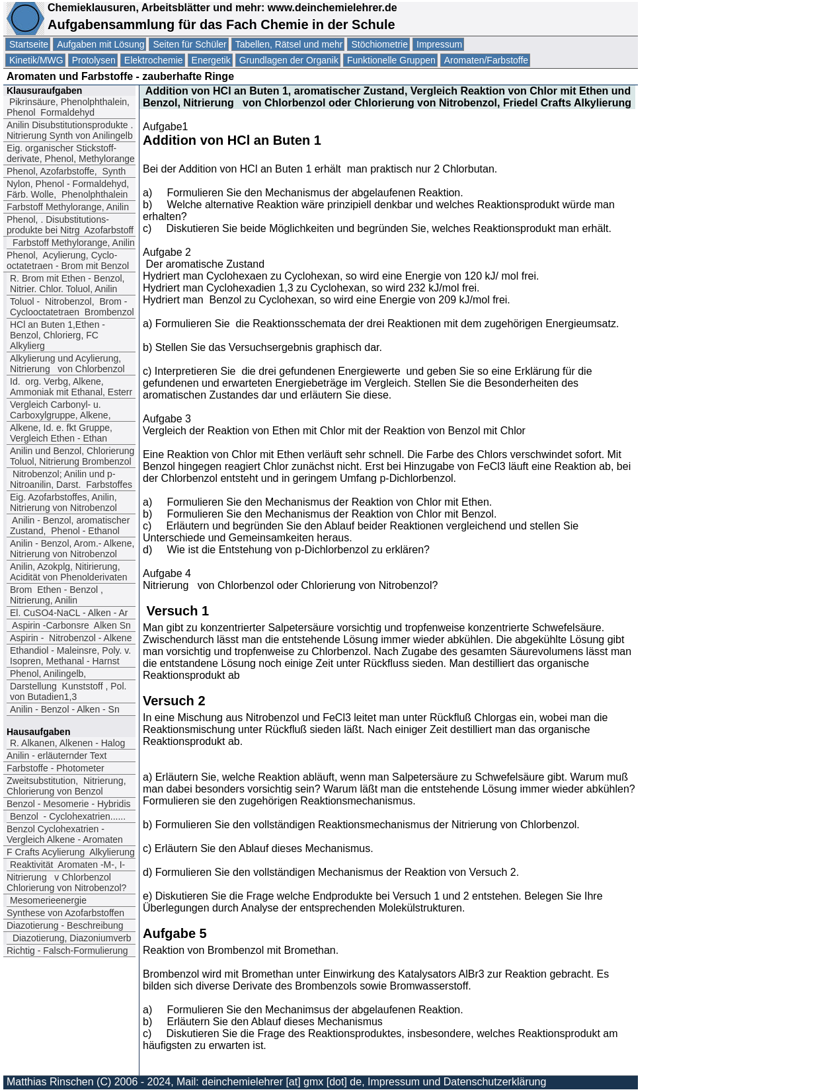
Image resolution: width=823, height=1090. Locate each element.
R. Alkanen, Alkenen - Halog (67, 743)
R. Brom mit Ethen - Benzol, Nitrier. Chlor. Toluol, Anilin (67, 283)
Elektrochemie (153, 60)
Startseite (28, 44)
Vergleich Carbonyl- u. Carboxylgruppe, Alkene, (60, 409)
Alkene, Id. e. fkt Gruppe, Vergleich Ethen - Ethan (61, 433)
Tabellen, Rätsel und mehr (289, 44)
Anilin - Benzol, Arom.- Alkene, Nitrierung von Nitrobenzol (72, 548)
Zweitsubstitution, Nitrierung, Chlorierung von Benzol (66, 786)
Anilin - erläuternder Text (56, 755)
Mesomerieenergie (48, 900)
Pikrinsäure (68, 107)
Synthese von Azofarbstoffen (65, 913)
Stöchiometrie (379, 44)
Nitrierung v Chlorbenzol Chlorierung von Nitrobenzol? (66, 882)
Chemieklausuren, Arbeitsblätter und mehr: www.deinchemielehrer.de (220, 7)
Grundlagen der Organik (288, 60)
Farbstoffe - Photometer (55, 768)
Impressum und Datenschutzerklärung (457, 1081)
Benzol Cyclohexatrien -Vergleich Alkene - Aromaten (65, 834)
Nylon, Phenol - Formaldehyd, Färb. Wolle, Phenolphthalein (68, 189)
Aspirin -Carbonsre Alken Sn (70, 625)
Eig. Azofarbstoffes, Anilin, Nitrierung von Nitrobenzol (63, 502)
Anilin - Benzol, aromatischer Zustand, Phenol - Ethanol (70, 525)
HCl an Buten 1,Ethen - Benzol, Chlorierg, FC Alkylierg (57, 335)
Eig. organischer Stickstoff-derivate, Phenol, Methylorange (71, 153)
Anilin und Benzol (72, 456)
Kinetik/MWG (36, 60)
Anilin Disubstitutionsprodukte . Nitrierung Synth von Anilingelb (70, 130)
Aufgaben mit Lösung (100, 44)
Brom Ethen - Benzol (56, 594)
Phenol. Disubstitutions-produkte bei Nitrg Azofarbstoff (70, 224)
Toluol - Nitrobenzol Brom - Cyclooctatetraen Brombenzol (72, 306)
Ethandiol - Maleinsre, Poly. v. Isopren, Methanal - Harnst (70, 655)
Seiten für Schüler (189, 44)
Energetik (211, 60)
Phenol (66, 171)
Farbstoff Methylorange (68, 207)
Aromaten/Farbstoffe (486, 60)
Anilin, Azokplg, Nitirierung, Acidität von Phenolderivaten (68, 571)
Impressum (439, 44)
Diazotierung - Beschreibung (65, 925)
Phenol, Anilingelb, (48, 673)
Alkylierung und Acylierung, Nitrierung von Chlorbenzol (67, 363)
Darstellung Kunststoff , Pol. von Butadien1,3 (68, 691)
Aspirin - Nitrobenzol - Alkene (71, 638)
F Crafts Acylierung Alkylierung (71, 852)
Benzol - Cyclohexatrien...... (68, 816)
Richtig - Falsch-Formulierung (67, 950)
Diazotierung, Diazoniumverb (71, 938)
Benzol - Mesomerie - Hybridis (69, 803)
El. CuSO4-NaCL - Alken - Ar (69, 612)
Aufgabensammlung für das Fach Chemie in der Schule (221, 24)
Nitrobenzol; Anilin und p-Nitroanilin (71, 479)
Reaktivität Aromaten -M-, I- (67, 864)
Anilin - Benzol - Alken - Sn (66, 709)
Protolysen (94, 60)
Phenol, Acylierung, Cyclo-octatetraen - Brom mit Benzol (68, 260)
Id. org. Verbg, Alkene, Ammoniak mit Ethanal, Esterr (71, 386)
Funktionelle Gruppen (391, 60)
